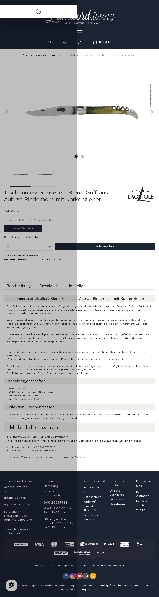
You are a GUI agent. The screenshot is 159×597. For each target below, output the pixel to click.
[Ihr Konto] (80, 42)
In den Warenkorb (105, 246)
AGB (86, 492)
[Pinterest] (79, 576)
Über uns (116, 500)
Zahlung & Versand (90, 517)
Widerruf (89, 502)
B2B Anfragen (142, 494)
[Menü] (79, 32)
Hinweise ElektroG (89, 508)
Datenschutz (92, 497)
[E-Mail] (86, 576)
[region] (79, 125)
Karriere (142, 501)
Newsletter (117, 504)
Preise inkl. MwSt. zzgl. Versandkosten (28, 220)
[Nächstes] (152, 112)
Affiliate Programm (143, 508)
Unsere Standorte (117, 493)
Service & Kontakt (117, 483)
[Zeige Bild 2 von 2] (82, 156)
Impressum (91, 487)
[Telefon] (93, 576)
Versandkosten (87, 586)
